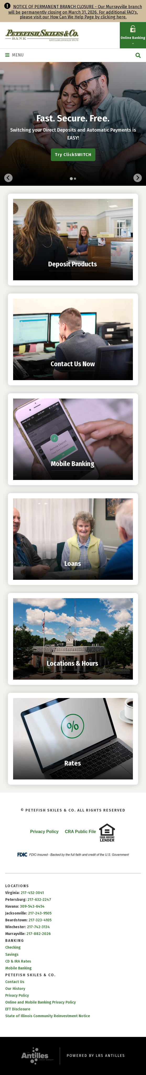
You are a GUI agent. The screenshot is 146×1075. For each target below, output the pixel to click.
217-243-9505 (39, 913)
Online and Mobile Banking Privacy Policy (40, 1002)
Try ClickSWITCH (73, 154)
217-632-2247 (39, 899)
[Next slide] (137, 178)
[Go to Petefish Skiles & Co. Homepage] (42, 35)
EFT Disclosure (17, 1009)
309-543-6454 (32, 906)
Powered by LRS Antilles (96, 1055)
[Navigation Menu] (14, 55)
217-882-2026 (38, 934)
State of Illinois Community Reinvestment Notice (47, 1016)
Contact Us (14, 982)
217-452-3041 (32, 893)
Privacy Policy (44, 831)
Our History (15, 988)
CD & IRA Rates (18, 961)
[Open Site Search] (138, 56)
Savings (11, 954)
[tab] (71, 178)
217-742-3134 (38, 927)
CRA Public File (80, 831)
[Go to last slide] (8, 178)
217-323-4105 (40, 920)
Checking (12, 947)
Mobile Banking (18, 968)
